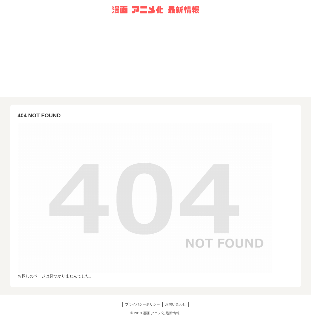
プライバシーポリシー (142, 304)
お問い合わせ (175, 304)
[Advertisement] (155, 62)
